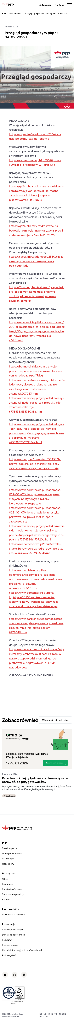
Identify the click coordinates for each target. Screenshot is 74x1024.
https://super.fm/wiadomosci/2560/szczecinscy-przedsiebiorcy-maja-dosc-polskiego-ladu (36, 261)
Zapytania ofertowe (12, 889)
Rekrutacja (7, 884)
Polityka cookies (10, 945)
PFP (4, 13)
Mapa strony (8, 863)
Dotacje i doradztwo (12, 853)
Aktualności (45, 5)
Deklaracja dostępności (13, 934)
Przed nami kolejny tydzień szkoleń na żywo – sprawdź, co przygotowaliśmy (35, 779)
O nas (5, 878)
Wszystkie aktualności (55, 720)
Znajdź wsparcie (9, 848)
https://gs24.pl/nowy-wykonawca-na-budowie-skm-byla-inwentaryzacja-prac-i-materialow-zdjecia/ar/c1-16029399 (36, 230)
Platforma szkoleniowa (13, 914)
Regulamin (7, 939)
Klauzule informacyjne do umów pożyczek (22, 950)
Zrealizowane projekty (13, 894)
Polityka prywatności (12, 929)
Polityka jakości (9, 955)
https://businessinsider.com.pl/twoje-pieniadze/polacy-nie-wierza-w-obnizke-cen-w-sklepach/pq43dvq (35, 371)
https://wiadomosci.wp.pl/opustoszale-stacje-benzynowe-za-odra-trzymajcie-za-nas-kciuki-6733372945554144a (36, 548)
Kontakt (59, 5)
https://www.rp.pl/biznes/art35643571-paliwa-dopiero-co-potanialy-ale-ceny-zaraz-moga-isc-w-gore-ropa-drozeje (35, 463)
